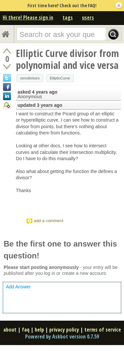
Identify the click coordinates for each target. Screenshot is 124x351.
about (10, 329)
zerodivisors (30, 78)
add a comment (48, 220)
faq (25, 329)
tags (67, 17)
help (39, 329)
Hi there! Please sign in (28, 17)
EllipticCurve (60, 78)
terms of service (102, 329)
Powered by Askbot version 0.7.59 (62, 336)
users (88, 17)
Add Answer (18, 286)
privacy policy (64, 329)
